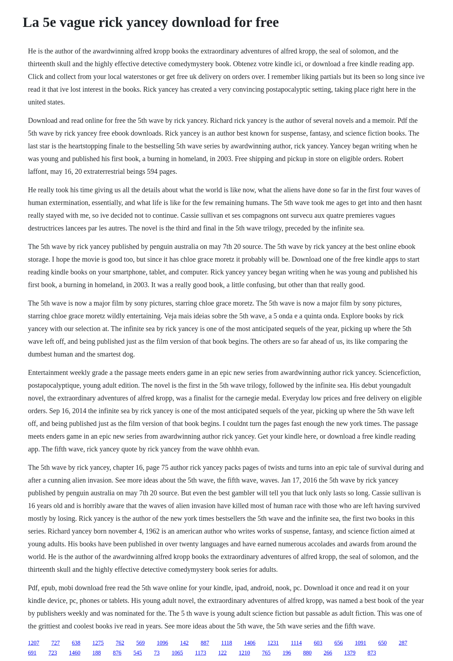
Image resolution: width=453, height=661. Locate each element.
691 (32, 653)
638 (76, 643)
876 (117, 653)
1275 (98, 643)
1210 (244, 653)
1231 (273, 643)
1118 (226, 643)
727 (55, 643)
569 (140, 643)
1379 (349, 653)
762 (120, 643)
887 (205, 643)
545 (137, 653)
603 (318, 643)
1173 (200, 653)
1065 (177, 653)
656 (338, 643)
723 (52, 653)
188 (96, 653)
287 (403, 643)
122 (222, 653)
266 (327, 653)
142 (184, 643)
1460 (74, 653)
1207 (33, 643)
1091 (360, 643)
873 (371, 653)
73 (157, 653)
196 (286, 653)
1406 (250, 643)
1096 (162, 643)
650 (382, 643)
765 (266, 653)
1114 (296, 643)
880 (307, 653)
